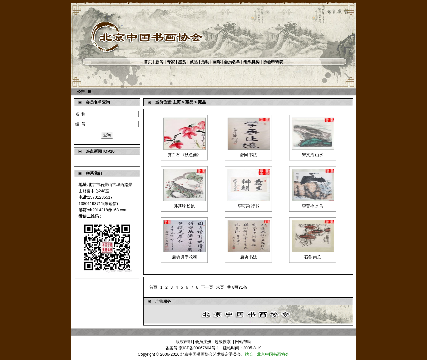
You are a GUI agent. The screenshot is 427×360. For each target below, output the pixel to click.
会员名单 (232, 62)
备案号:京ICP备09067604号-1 (192, 348)
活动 (205, 62)
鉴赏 (182, 62)
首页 (148, 62)
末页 (220, 287)
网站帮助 (243, 341)
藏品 (194, 62)
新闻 (159, 62)
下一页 (207, 287)
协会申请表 (273, 62)
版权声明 (184, 341)
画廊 (217, 62)
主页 (177, 102)
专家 (171, 62)
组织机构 (251, 62)
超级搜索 (223, 341)
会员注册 (203, 341)
